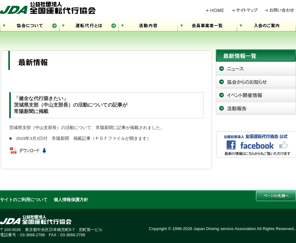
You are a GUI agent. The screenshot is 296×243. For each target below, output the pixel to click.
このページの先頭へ (276, 195)
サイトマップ (245, 10)
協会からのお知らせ (256, 81)
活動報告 (256, 108)
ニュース (256, 68)
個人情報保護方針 (71, 199)
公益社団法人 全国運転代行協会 (48, 8)
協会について (29, 25)
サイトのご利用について (23, 199)
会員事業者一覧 (207, 25)
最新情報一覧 (256, 55)
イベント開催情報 (256, 95)
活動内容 (148, 25)
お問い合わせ (280, 10)
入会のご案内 (266, 25)
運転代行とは (88, 25)
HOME (215, 10)
